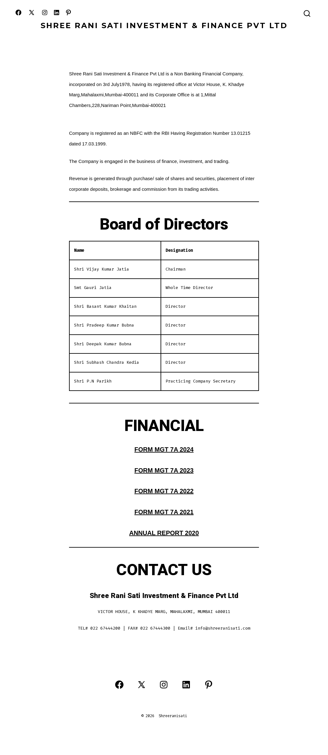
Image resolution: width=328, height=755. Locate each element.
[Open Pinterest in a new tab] (68, 12)
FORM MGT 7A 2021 (163, 512)
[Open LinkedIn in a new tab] (56, 12)
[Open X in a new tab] (31, 12)
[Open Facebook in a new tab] (18, 12)
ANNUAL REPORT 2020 (164, 533)
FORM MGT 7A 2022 (163, 491)
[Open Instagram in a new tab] (44, 12)
